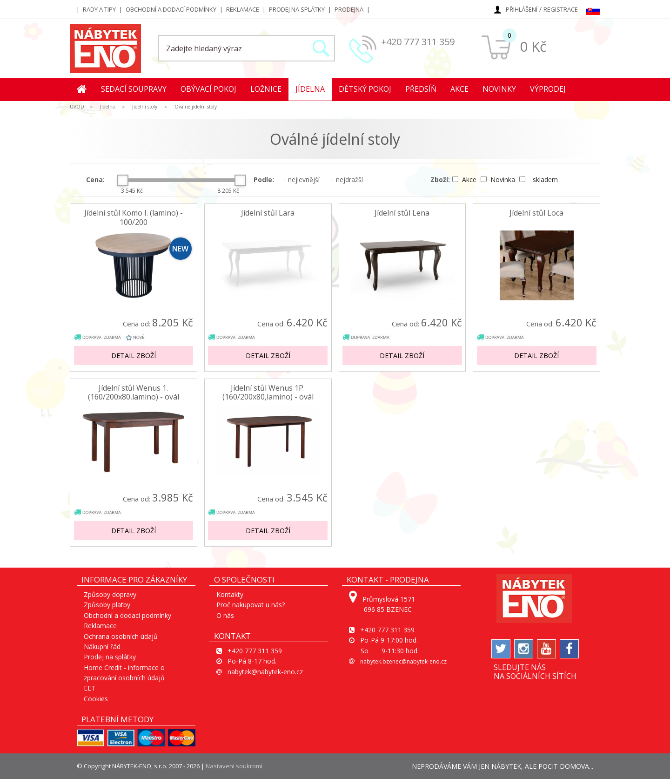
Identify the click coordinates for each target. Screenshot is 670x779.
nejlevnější (302, 179)
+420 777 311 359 (418, 41)
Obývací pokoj (208, 89)
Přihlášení (521, 9)
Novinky (499, 89)
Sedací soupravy (134, 89)
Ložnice (265, 89)
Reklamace (242, 9)
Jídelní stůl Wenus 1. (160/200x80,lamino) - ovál (133, 392)
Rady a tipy (99, 9)
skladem (538, 179)
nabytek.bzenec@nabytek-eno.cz (403, 661)
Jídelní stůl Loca (536, 213)
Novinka (499, 179)
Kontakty (229, 594)
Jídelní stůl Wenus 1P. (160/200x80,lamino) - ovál (268, 392)
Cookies (96, 698)
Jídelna (310, 89)
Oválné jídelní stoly (195, 106)
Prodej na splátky (297, 9)
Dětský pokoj (365, 89)
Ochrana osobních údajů (121, 636)
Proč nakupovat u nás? (250, 604)
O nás (225, 615)
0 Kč (533, 46)
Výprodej (548, 89)
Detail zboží (133, 355)
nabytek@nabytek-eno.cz (265, 671)
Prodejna (349, 9)
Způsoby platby (107, 604)
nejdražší (347, 179)
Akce (459, 89)
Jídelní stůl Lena (402, 213)
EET (89, 688)
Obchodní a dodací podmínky (171, 9)
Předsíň (420, 89)
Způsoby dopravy (110, 594)
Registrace (560, 9)
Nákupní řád (102, 646)
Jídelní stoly (144, 106)
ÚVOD (77, 106)
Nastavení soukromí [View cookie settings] (234, 766)
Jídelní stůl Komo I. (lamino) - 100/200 (133, 217)
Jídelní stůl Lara (268, 213)
